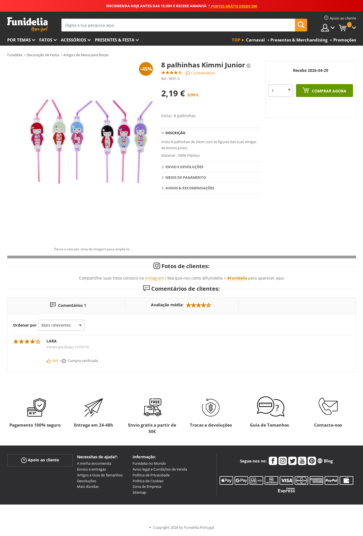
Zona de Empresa (147, 486)
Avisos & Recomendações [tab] (189, 187)
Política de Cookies (148, 480)
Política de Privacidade (151, 475)
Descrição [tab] (175, 132)
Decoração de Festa (43, 54)
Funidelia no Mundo (149, 463)
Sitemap (139, 492)
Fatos (45, 40)
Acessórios (73, 40)
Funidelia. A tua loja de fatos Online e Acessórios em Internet (27, 24)
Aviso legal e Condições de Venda (160, 469)
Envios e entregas (91, 469)
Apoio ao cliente (40, 460)
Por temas (19, 40)
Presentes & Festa (114, 40)
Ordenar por (25, 325)
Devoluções (86, 480)
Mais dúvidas (88, 486)
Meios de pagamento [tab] (185, 177)
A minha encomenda (94, 463)
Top (236, 40)
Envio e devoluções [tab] (184, 166)
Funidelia (14, 54)
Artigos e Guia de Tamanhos (100, 475)
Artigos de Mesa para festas (86, 54)
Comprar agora (328, 91)
